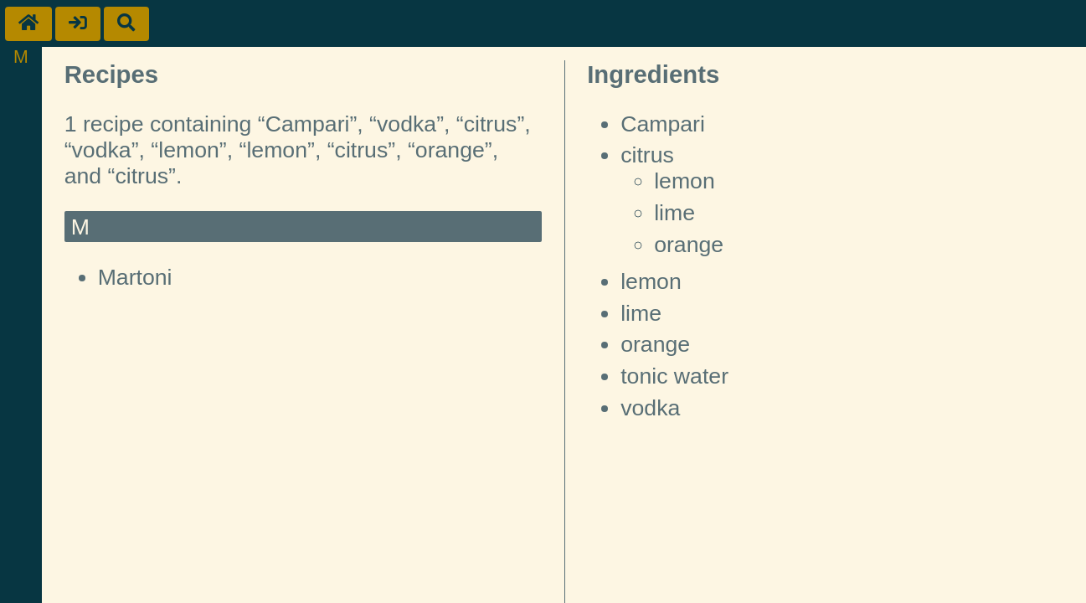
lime (674, 212)
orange (688, 244)
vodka (650, 407)
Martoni (135, 277)
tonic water (674, 376)
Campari (662, 124)
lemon (684, 180)
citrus (647, 155)
